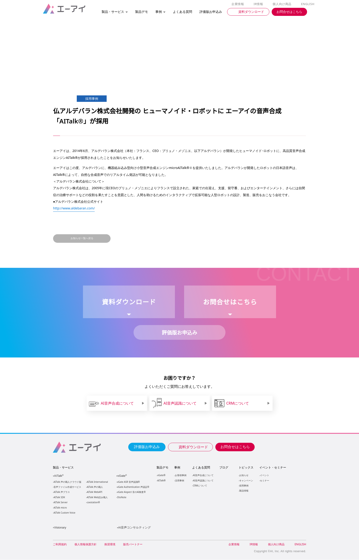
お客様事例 (180, 475)
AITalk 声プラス (62, 492)
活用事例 (179, 480)
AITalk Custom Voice (64, 512)
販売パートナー (132, 544)
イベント (264, 475)
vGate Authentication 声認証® (132, 487)
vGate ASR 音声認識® (128, 482)
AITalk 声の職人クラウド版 (67, 482)
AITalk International (97, 482)
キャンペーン (246, 480)
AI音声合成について (203, 475)
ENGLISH (308, 4)
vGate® (161, 475)
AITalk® (161, 480)
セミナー (264, 480)
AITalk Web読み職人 (97, 497)
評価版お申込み (147, 446)
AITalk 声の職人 (95, 487)
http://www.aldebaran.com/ (74, 208)
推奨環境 (109, 544)
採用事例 (243, 485)
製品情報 (243, 490)
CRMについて (200, 485)
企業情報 (238, 4)
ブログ (223, 467)
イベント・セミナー (272, 467)
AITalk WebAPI (94, 492)
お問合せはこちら (235, 446)
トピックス (245, 467)
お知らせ (243, 475)
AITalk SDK (59, 497)
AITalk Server (60, 502)
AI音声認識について (203, 480)
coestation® (93, 502)
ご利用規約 (60, 544)
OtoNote (121, 497)
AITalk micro (60, 507)
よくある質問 (201, 467)
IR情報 (259, 4)
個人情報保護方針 (85, 544)
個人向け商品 (282, 4)
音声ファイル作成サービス (67, 487)
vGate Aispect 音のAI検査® (131, 492)
